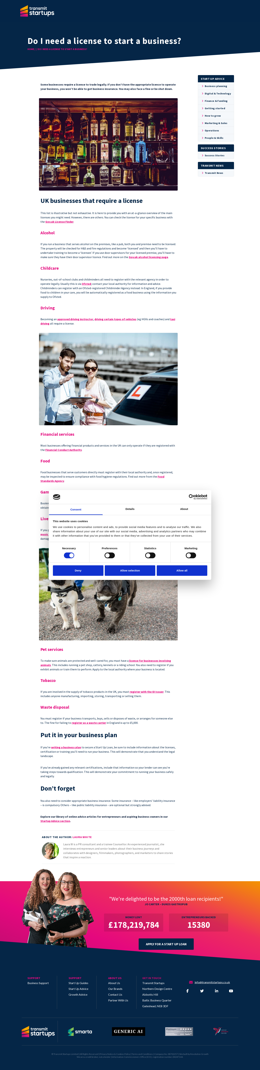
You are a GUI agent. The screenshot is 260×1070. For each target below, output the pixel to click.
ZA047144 (177, 1057)
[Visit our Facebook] (187, 991)
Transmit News (212, 173)
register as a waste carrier (89, 723)
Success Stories (212, 155)
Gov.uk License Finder (59, 221)
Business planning (214, 86)
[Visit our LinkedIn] (216, 991)
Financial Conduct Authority (63, 450)
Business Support (38, 983)
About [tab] (184, 508)
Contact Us (115, 994)
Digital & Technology (216, 93)
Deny (78, 570)
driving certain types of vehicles (115, 319)
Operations (210, 130)
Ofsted (86, 284)
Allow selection (130, 570)
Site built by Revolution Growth (194, 1054)
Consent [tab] (75, 509)
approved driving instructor (75, 319)
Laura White (82, 837)
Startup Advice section (55, 821)
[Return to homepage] (40, 1031)
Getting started (213, 108)
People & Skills (212, 138)
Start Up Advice (78, 988)
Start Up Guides (78, 983)
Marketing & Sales (214, 123)
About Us (114, 983)
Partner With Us (118, 1000)
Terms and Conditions (142, 1054)
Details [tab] (130, 508)
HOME (30, 49)
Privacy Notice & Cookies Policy (115, 1054)
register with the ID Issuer (147, 691)
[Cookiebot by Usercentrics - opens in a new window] (191, 497)
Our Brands (115, 988)
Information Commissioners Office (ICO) (132, 1057)
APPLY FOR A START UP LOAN (166, 944)
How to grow (211, 115)
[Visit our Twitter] (202, 991)
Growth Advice (78, 994)
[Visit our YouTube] (231, 991)
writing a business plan (66, 747)
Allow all (181, 570)
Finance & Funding (214, 101)
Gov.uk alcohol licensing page (148, 257)
